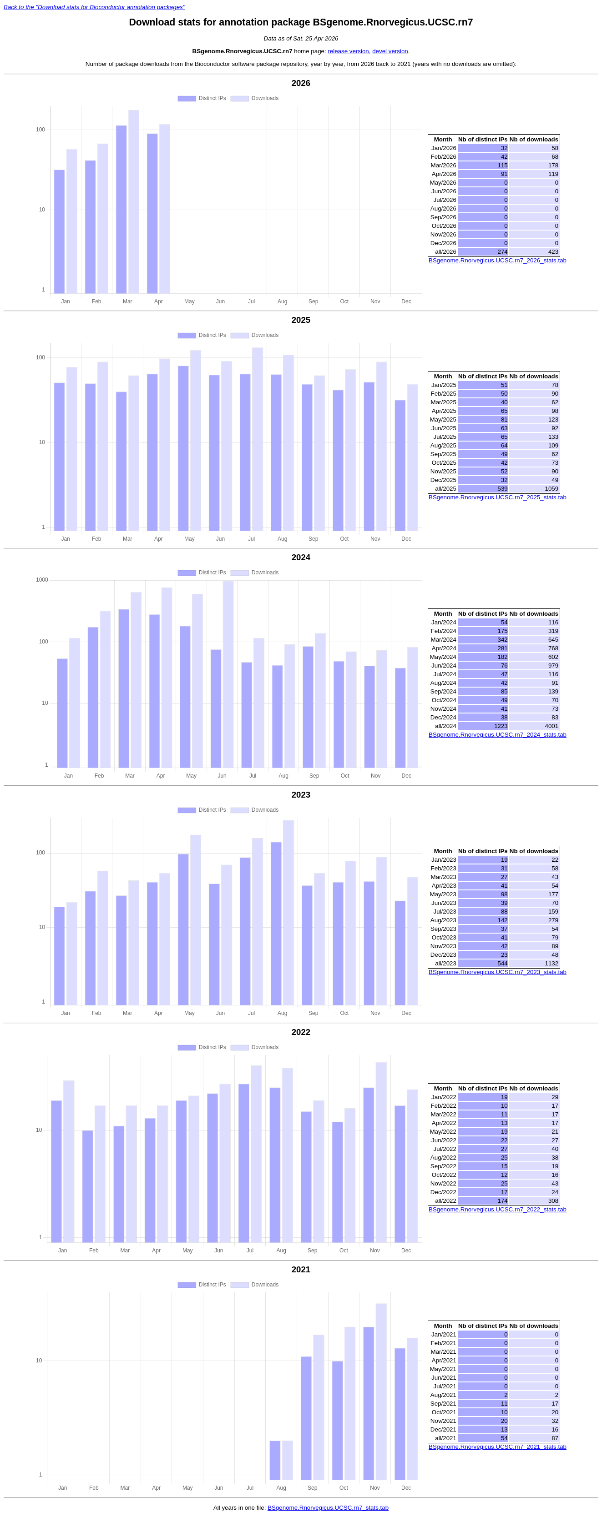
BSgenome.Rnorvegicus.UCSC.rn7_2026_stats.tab (498, 260)
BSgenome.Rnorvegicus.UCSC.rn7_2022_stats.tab (498, 1209)
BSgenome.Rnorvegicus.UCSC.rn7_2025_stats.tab (498, 497)
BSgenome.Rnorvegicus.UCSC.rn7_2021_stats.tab (498, 1446)
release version (348, 51)
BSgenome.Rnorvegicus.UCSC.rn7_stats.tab (328, 1507)
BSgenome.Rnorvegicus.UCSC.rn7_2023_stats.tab (498, 972)
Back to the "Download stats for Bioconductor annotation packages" (94, 7)
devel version (390, 51)
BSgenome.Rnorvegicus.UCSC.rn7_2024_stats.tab (498, 734)
